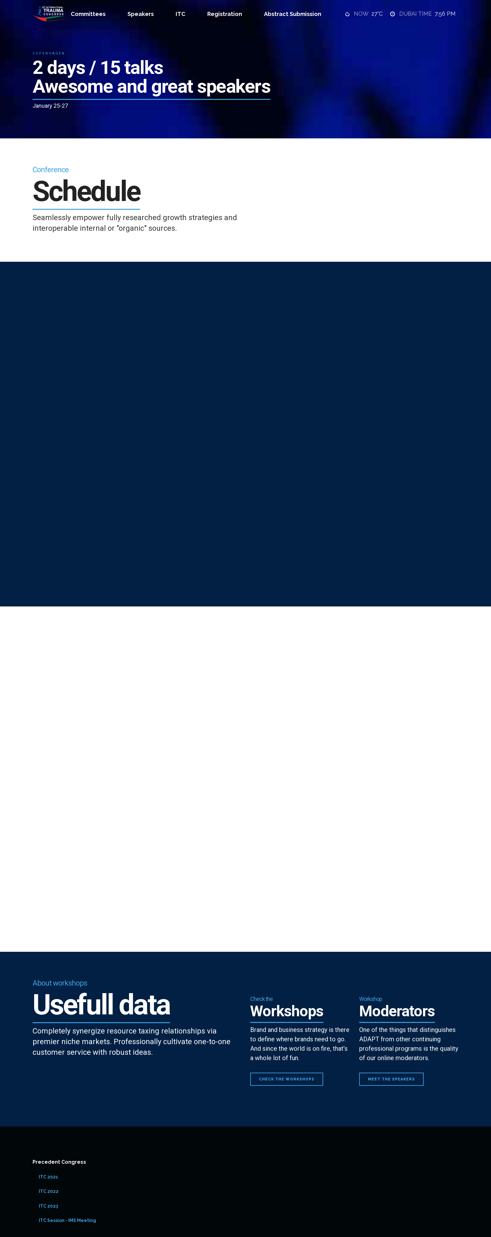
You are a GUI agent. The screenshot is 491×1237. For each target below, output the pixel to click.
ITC (180, 14)
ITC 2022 (49, 1191)
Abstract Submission (292, 14)
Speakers (140, 14)
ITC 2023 (48, 1206)
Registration (224, 14)
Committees (88, 14)
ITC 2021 (48, 1176)
